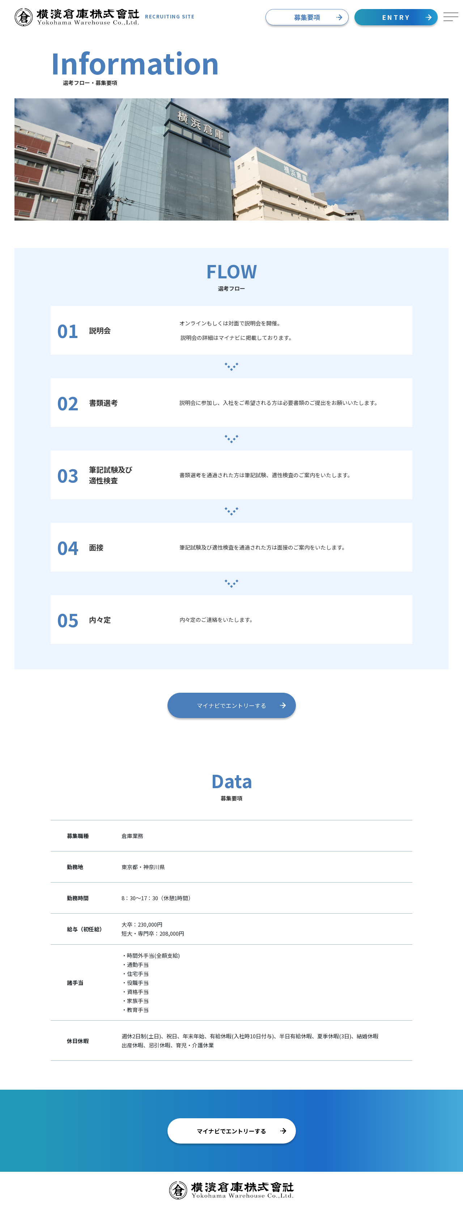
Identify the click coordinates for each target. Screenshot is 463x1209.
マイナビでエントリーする (241, 705)
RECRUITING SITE (104, 17)
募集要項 (318, 17)
